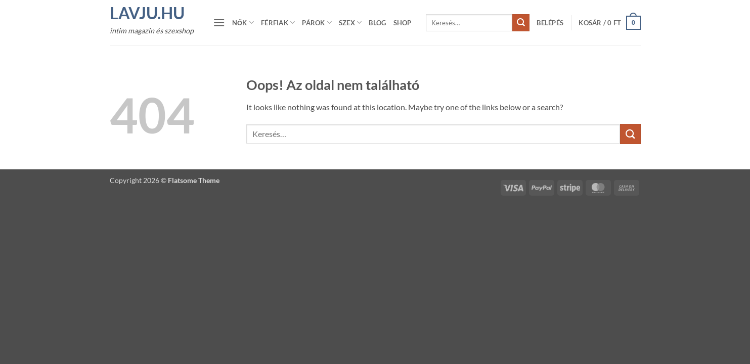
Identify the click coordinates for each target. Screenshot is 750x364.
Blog (377, 23)
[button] (219, 22)
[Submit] (521, 22)
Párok (317, 22)
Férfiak (278, 22)
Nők (243, 22)
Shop (402, 23)
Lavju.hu (147, 13)
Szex (350, 22)
